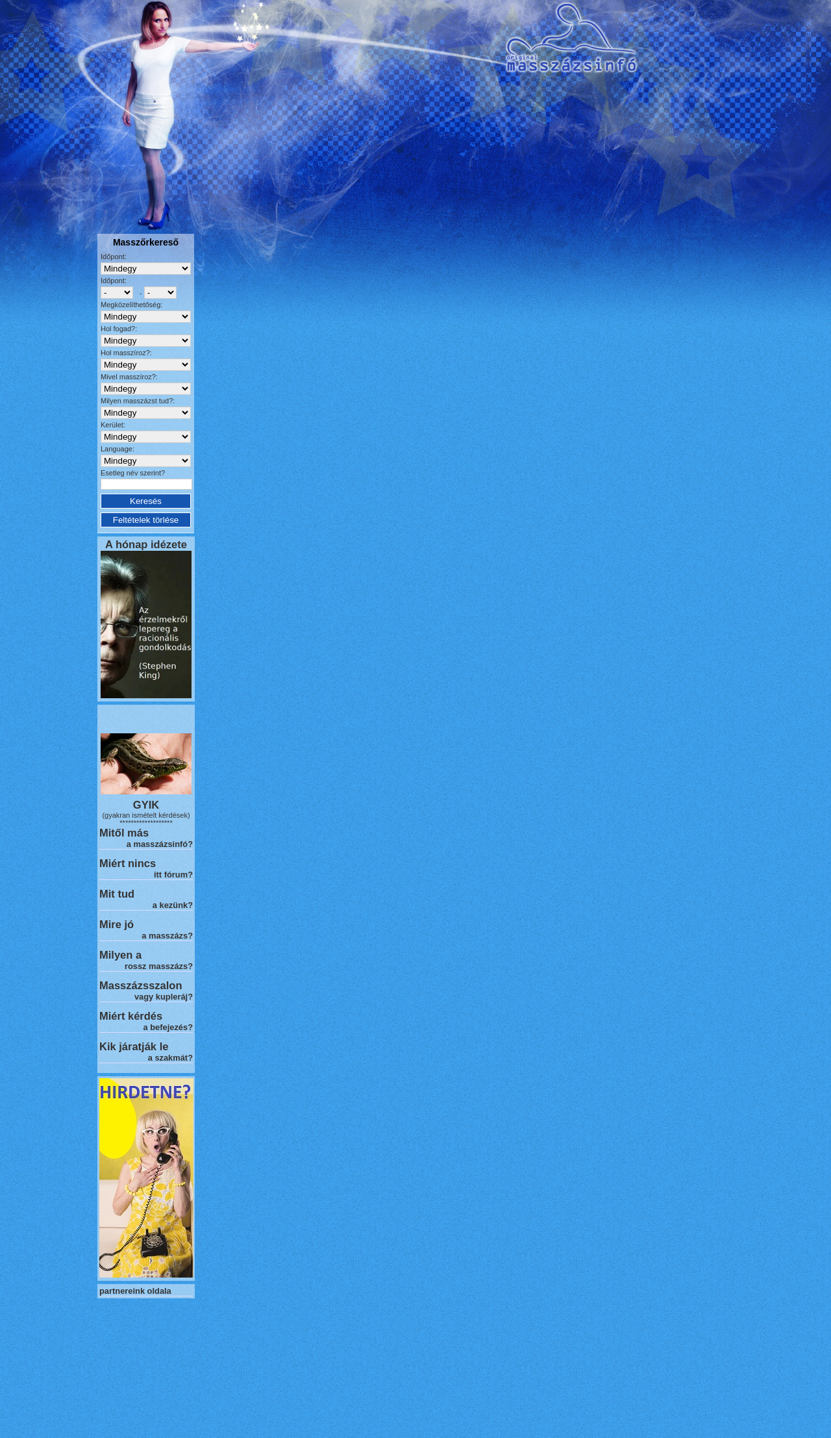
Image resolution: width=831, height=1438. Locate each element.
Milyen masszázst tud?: (138, 401)
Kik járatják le (133, 1046)
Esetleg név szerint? (133, 473)
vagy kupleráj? (163, 997)
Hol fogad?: (119, 329)
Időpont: (114, 256)
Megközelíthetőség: (131, 305)
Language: (117, 449)
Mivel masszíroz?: (129, 377)
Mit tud (116, 894)
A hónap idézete (146, 544)
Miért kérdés (130, 1016)
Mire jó (116, 924)
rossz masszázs (156, 966)
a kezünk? (173, 905)
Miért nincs (127, 863)
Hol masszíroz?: (126, 353)
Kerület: (113, 425)
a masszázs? (167, 935)
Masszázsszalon (140, 985)
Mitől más (124, 833)
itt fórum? (173, 874)
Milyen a (120, 955)
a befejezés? (168, 1027)
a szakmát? (170, 1058)
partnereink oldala (135, 1291)
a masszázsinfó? (160, 844)
